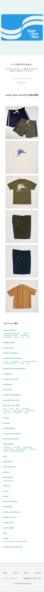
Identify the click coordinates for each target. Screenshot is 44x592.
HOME (5, 573)
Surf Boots (7, 447)
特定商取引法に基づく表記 (32, 578)
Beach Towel (30, 410)
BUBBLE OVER (9, 342)
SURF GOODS (9, 444)
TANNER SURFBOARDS (12, 395)
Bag (5, 412)
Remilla (6, 418)
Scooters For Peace (11, 379)
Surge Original (9, 480)
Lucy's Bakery (9, 348)
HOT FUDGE (8, 390)
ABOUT (15, 573)
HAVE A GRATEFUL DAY (12, 512)
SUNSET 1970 (8, 523)
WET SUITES (8, 477)
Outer (16, 337)
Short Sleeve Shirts (29, 361)
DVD (5, 533)
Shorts (29, 337)
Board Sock (18, 412)
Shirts (11, 408)
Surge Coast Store (10, 330)
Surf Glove (17, 447)
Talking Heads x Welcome (13, 547)
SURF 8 (6, 451)
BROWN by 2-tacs (10, 517)
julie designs (27, 447)
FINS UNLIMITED (10, 467)
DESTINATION (21, 449)
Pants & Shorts (18, 410)
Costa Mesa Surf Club (11, 400)
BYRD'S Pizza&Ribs (11, 353)
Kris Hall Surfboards (11, 439)
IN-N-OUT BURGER (10, 501)
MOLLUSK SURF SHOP (12, 405)
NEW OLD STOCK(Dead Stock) (15, 368)
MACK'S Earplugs (18, 451)
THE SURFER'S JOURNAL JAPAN (15, 541)
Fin (10, 412)
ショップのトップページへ (22, 78)
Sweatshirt (24, 335)
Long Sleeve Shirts (10, 363)
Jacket (21, 363)
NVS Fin (6, 472)
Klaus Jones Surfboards (12, 433)
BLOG (26, 573)
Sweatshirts (16, 361)
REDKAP (7, 486)
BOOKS (6, 538)
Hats (17, 408)
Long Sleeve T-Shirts (11, 335)
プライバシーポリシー (10, 578)
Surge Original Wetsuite (12, 333)
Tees (5, 408)
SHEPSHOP (8, 384)
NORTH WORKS (9, 428)
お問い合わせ (22, 83)
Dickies (6, 491)
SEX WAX (32, 449)
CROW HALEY (9, 449)
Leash (26, 412)
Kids (22, 337)
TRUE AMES (8, 462)
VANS (5, 496)
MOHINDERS (8, 507)
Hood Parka (8, 337)
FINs (5, 456)
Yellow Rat (7, 374)
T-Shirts (25, 333)
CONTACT (37, 573)
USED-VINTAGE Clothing (12, 358)
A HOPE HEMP (9, 528)
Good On (7, 423)
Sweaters (7, 410)
